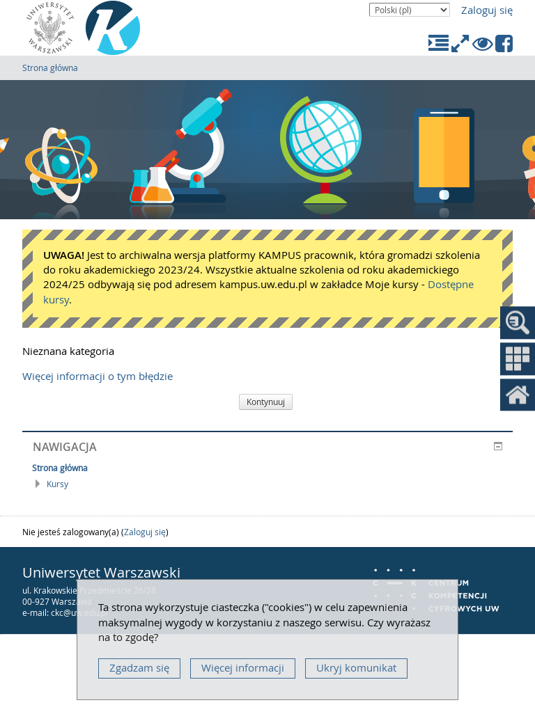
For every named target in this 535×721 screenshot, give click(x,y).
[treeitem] (267, 468)
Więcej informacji (242, 667)
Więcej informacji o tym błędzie (97, 376)
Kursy (57, 483)
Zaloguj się (487, 10)
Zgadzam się (139, 667)
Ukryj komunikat (356, 667)
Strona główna (50, 67)
